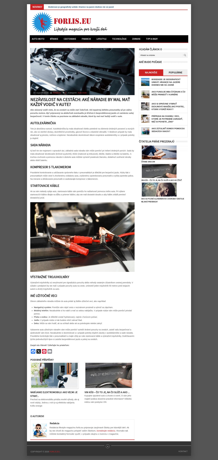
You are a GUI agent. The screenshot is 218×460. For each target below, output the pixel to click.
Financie (86, 38)
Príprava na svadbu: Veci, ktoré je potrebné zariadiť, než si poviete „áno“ (167, 119)
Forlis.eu (54, 452)
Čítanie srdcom (148, 161)
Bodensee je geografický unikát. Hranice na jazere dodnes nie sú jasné (81, 7)
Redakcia (57, 93)
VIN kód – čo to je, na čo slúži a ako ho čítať (161, 180)
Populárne (175, 72)
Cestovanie (70, 38)
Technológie (119, 38)
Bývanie (54, 38)
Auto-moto (38, 38)
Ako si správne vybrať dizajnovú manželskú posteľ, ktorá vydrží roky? (168, 106)
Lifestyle (101, 38)
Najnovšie (151, 72)
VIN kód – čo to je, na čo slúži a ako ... (107, 392)
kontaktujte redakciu (106, 431)
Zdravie (136, 38)
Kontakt (183, 451)
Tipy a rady (152, 38)
